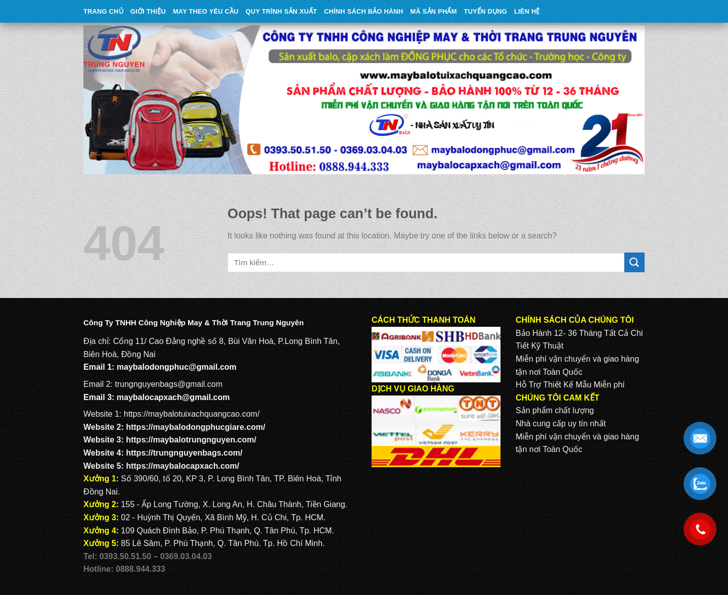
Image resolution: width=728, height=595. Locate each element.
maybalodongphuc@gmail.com (177, 367)
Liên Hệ (527, 11)
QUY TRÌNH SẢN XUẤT (281, 11)
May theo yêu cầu (206, 11)
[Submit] (634, 262)
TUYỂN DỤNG (485, 11)
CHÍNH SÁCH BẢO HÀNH (363, 11)
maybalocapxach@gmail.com (173, 397)
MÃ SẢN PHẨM (434, 11)
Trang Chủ (103, 11)
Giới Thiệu (148, 11)
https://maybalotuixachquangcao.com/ (192, 414)
